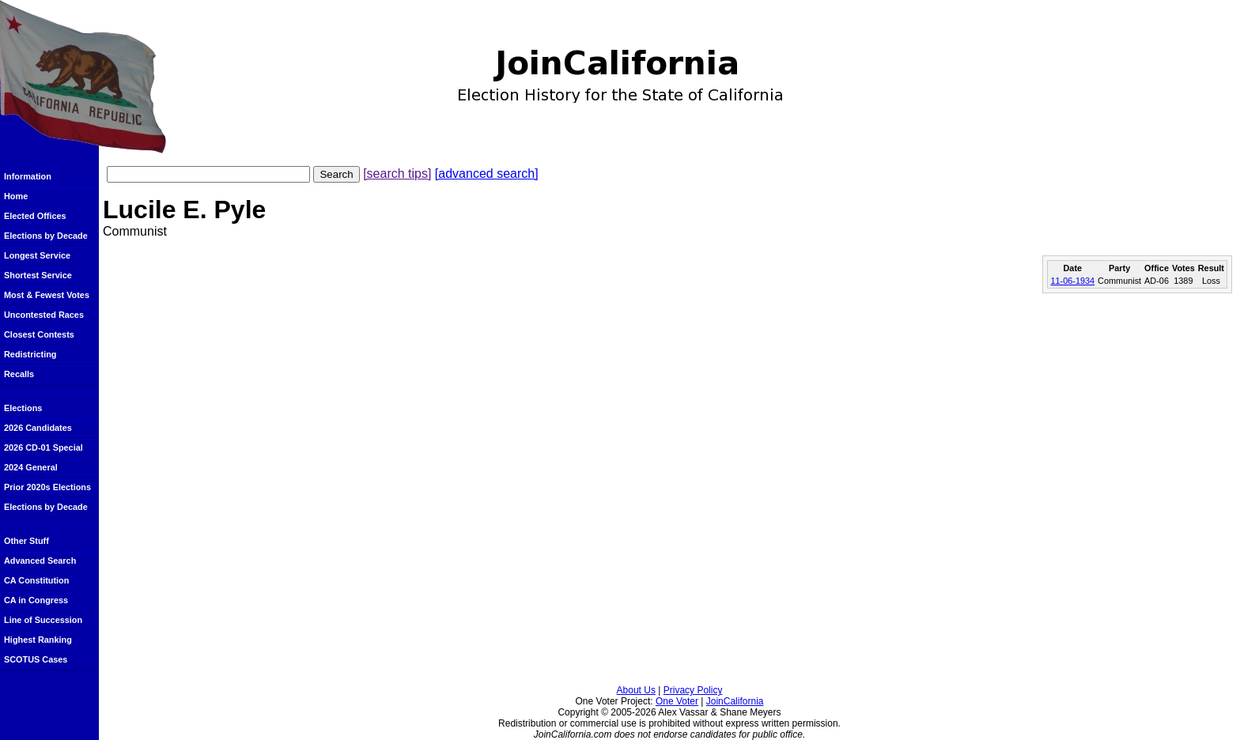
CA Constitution (36, 580)
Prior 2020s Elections (47, 487)
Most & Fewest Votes (46, 295)
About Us (636, 690)
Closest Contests (39, 334)
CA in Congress (36, 600)
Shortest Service (38, 275)
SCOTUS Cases (35, 659)
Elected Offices (35, 216)
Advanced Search (40, 560)
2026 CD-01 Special (43, 447)
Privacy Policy (693, 690)
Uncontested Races (44, 314)
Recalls (19, 374)
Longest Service (37, 255)
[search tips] (397, 173)
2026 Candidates (38, 427)
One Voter (677, 701)
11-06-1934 (1072, 280)
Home (16, 196)
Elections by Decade (46, 235)
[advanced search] (487, 173)
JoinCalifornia (735, 701)
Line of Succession (43, 620)
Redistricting (30, 354)
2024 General (31, 467)
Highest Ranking (38, 639)
